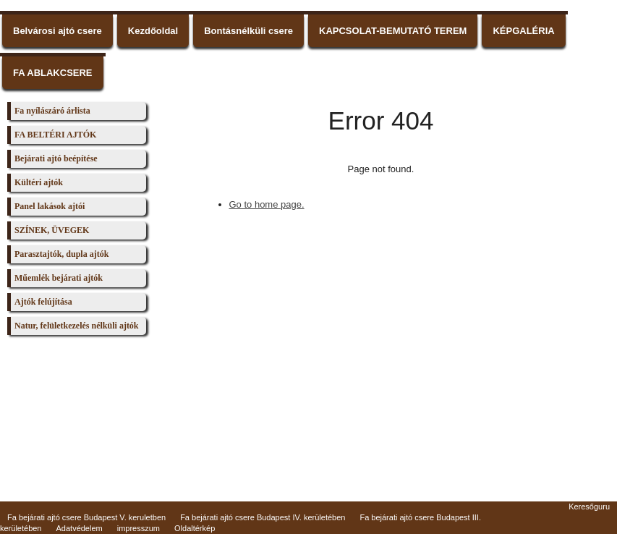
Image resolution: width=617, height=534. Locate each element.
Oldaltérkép (194, 515)
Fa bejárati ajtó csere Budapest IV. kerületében (262, 504)
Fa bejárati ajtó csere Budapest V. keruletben (86, 504)
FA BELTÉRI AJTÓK (55, 135)
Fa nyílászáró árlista (52, 111)
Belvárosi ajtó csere (57, 30)
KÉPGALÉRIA (523, 30)
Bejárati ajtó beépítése (56, 158)
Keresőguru (589, 493)
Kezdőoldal (153, 30)
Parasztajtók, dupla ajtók (61, 254)
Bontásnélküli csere (248, 30)
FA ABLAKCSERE (53, 72)
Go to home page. (267, 204)
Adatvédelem (79, 515)
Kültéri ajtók (38, 182)
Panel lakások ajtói (49, 206)
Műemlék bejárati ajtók (58, 278)
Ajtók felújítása (43, 302)
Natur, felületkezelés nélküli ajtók (76, 326)
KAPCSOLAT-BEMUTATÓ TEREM (393, 30)
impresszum (138, 515)
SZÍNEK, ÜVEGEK (51, 230)
